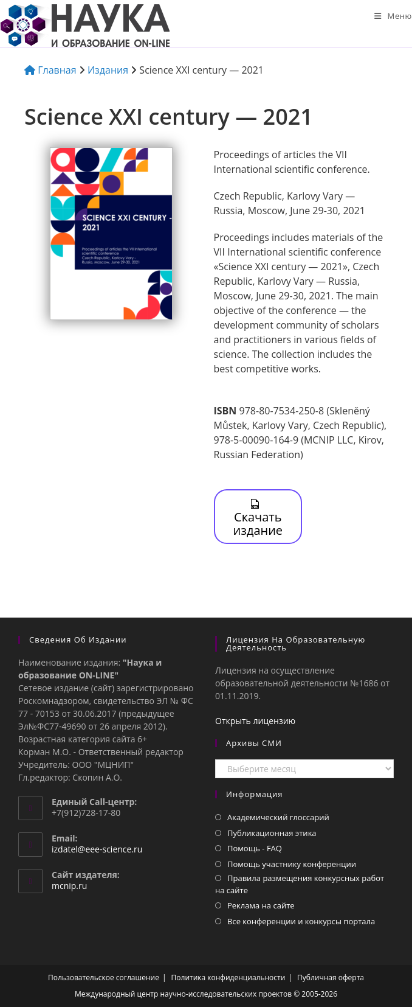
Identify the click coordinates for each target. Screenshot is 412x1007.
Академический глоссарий (278, 817)
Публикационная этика (272, 833)
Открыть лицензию (255, 721)
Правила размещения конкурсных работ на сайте (299, 884)
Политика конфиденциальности (228, 977)
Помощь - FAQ (254, 848)
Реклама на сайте (261, 905)
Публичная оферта (330, 977)
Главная (50, 70)
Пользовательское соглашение (103, 977)
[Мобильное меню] (393, 15)
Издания (108, 70)
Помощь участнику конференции (291, 864)
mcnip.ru (69, 885)
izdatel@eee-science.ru (97, 849)
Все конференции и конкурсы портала (301, 921)
